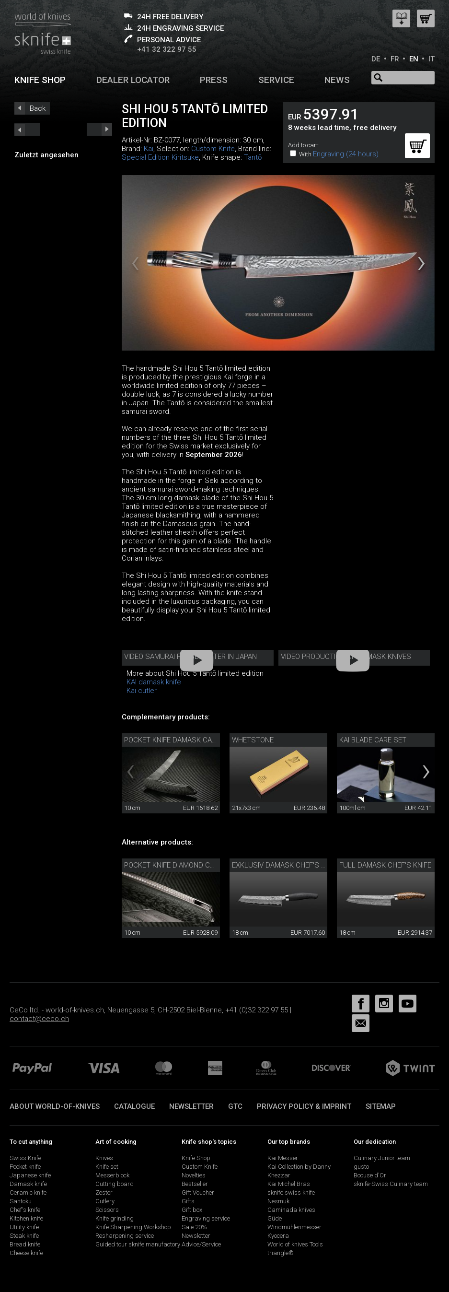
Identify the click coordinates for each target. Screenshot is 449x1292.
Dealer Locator (133, 79)
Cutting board (114, 1183)
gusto (361, 1166)
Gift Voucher (198, 1192)
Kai (148, 148)
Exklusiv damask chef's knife (285, 865)
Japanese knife (30, 1175)
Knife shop (40, 79)
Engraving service (206, 1218)
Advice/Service (201, 1244)
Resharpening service (124, 1235)
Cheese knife (26, 1253)
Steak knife (24, 1235)
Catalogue (134, 1106)
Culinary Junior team (382, 1158)
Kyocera (278, 1235)
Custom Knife (213, 148)
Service (276, 79)
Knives (104, 1158)
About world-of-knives (55, 1106)
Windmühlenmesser (294, 1227)
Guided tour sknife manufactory (137, 1244)
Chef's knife (25, 1209)
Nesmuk (278, 1201)
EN (413, 59)
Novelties (194, 1175)
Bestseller (195, 1183)
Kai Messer (282, 1158)
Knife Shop (196, 1158)
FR (395, 59)
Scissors (107, 1209)
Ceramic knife (28, 1192)
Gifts (188, 1201)
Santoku (21, 1201)
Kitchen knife (26, 1218)
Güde (274, 1218)
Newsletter (191, 1106)
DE (375, 59)
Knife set (106, 1166)
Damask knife (28, 1183)
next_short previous (27, 129)
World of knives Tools (295, 1244)
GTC (235, 1106)
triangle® (280, 1253)
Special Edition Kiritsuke (160, 157)
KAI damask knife (154, 682)
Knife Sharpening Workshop (133, 1227)
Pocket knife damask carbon (177, 740)
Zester (104, 1192)
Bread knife (25, 1244)
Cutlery (105, 1201)
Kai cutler (142, 690)
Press (214, 79)
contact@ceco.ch (39, 1018)
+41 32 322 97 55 (166, 49)
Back (38, 108)
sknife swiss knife (291, 1192)
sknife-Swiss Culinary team (391, 1183)
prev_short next (99, 129)
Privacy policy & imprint (304, 1106)
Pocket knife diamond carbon (178, 865)
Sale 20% (194, 1227)
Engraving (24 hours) (346, 154)
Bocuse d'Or (370, 1175)
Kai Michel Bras (288, 1183)
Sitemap (381, 1106)
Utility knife (24, 1227)
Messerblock (112, 1175)
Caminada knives (291, 1209)
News (337, 79)
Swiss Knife (25, 1158)
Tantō (253, 157)
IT (431, 59)
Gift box (192, 1209)
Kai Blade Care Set (372, 740)
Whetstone (253, 740)
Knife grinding (114, 1218)
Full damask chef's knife (385, 865)
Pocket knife (25, 1166)
